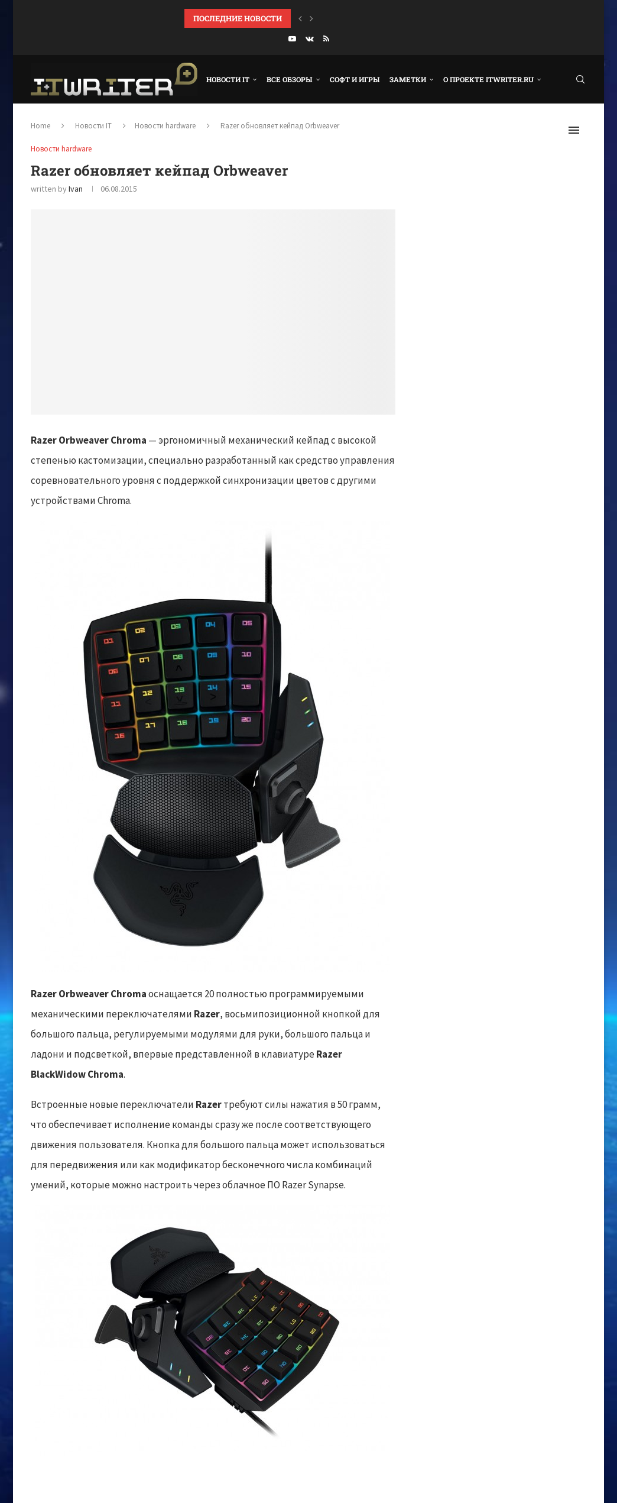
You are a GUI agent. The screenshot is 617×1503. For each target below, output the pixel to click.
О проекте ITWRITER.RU (488, 79)
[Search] (580, 79)
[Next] (311, 18)
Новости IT (227, 79)
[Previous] (300, 18)
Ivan (76, 188)
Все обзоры (290, 79)
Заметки (407, 79)
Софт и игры (355, 79)
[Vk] (310, 39)
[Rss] (326, 39)
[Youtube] (292, 39)
